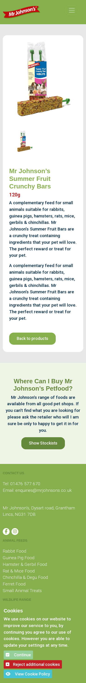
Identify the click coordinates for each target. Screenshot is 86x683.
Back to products (32, 338)
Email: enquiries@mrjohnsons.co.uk (37, 490)
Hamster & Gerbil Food (25, 564)
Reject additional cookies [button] (33, 664)
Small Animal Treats (22, 590)
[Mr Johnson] (21, 12)
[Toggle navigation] (71, 10)
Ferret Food (14, 584)
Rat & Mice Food (19, 571)
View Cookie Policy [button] (28, 674)
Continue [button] (18, 654)
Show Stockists (43, 443)
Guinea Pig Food (18, 557)
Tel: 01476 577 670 (21, 483)
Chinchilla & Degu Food (25, 577)
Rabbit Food (14, 551)
